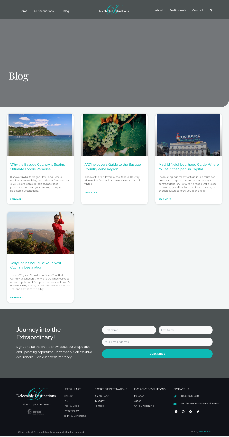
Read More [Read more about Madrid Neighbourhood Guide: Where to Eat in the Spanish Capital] (165, 199)
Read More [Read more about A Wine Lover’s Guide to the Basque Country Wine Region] (90, 192)
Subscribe (157, 354)
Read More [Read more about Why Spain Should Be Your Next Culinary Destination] (16, 297)
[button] (53, 11)
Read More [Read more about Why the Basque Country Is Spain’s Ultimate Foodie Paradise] (16, 199)
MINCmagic (205, 432)
